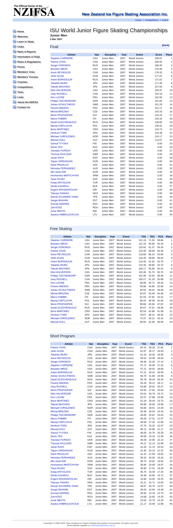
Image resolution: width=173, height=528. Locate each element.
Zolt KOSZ (56, 207)
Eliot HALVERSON (61, 90)
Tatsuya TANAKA (60, 193)
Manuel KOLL (58, 140)
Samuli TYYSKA (59, 143)
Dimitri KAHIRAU (60, 186)
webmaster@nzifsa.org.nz (103, 525)
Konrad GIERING (60, 203)
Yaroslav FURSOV (61, 150)
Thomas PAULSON (61, 154)
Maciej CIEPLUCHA (61, 125)
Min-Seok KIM (58, 172)
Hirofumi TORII (59, 132)
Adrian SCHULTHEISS (63, 104)
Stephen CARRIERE (62, 58)
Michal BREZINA (60, 111)
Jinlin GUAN (57, 76)
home (138, 20)
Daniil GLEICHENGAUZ (63, 122)
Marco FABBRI (59, 118)
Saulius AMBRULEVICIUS (65, 214)
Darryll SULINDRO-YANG (64, 196)
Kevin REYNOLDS (61, 72)
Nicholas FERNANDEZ (63, 168)
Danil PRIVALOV (60, 164)
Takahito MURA (59, 83)
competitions (151, 20)
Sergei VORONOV (61, 65)
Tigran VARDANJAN (62, 161)
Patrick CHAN (58, 61)
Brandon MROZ (59, 68)
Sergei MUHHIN (59, 200)
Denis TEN (56, 147)
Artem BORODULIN (61, 79)
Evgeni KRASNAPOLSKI (64, 189)
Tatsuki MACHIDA (60, 86)
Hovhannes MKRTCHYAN (65, 175)
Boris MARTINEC (60, 129)
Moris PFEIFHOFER (62, 115)
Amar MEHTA (58, 211)
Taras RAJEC (58, 179)
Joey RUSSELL (59, 93)
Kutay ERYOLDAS (61, 182)
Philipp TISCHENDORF (63, 100)
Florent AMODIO (60, 108)
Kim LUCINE (57, 97)
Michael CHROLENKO (63, 136)
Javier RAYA (57, 157)
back (166, 45)
